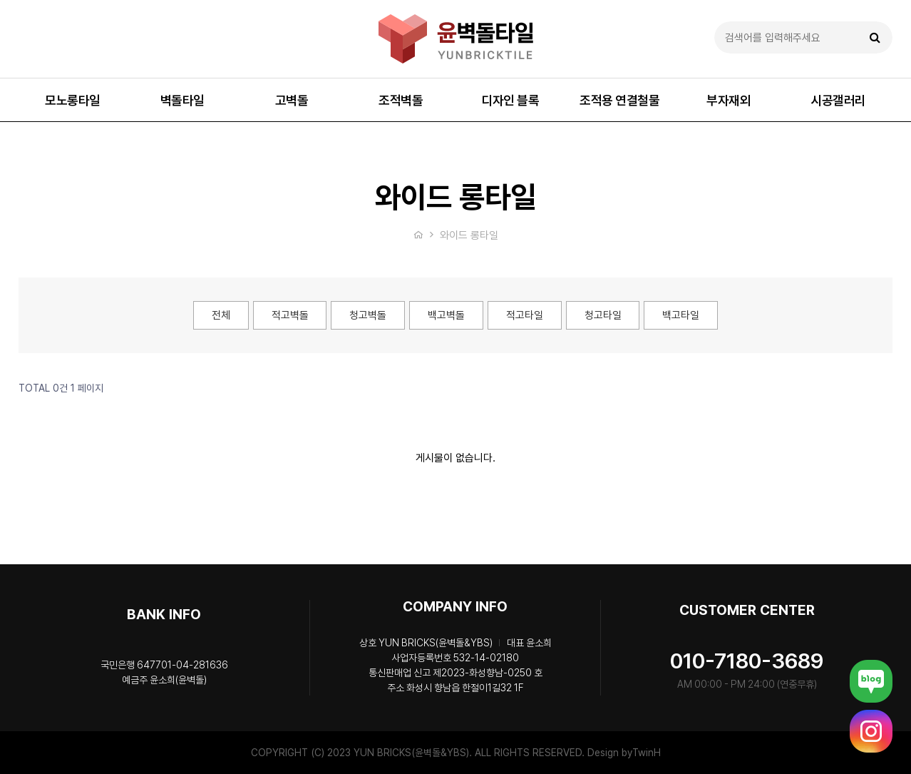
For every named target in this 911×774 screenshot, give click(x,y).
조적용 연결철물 (619, 100)
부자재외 (728, 100)
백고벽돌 (446, 315)
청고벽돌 (367, 315)
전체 (220, 315)
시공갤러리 (838, 100)
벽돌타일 (182, 100)
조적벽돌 (401, 100)
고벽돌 (292, 100)
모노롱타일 (73, 100)
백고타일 (681, 315)
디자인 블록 (510, 100)
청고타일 (603, 315)
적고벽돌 (289, 315)
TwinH (646, 752)
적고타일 (524, 315)
